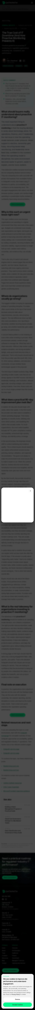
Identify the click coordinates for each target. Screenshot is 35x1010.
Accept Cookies (17, 1005)
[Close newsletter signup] (30, 491)
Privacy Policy (16, 994)
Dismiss (17, 999)
